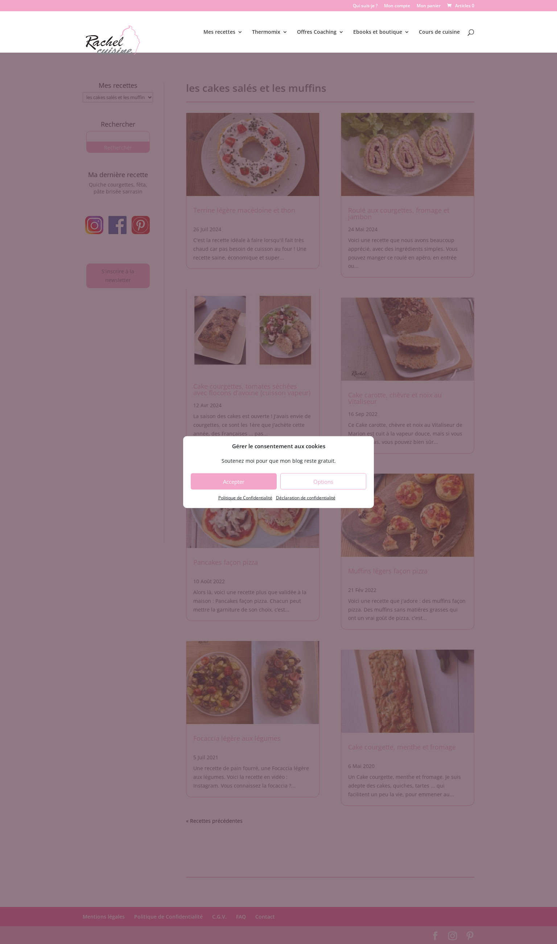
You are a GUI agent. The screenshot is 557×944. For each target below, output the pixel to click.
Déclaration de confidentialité (305, 498)
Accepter (233, 481)
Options (323, 481)
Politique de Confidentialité (245, 498)
